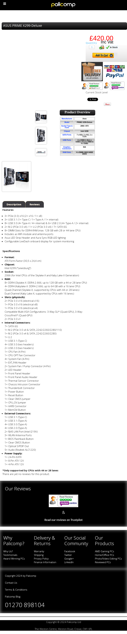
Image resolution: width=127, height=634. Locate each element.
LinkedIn (69, 562)
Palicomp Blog (12, 596)
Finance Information (45, 562)
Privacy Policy (41, 558)
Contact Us (11, 582)
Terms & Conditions (16, 589)
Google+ (69, 558)
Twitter (68, 555)
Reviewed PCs (103, 562)
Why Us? (8, 551)
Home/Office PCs (104, 555)
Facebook (69, 551)
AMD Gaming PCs (104, 551)
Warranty (39, 551)
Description (14, 204)
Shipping (38, 555)
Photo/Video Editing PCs (108, 558)
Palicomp (31, 575)
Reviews (35, 204)
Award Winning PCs (14, 558)
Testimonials (10, 555)
